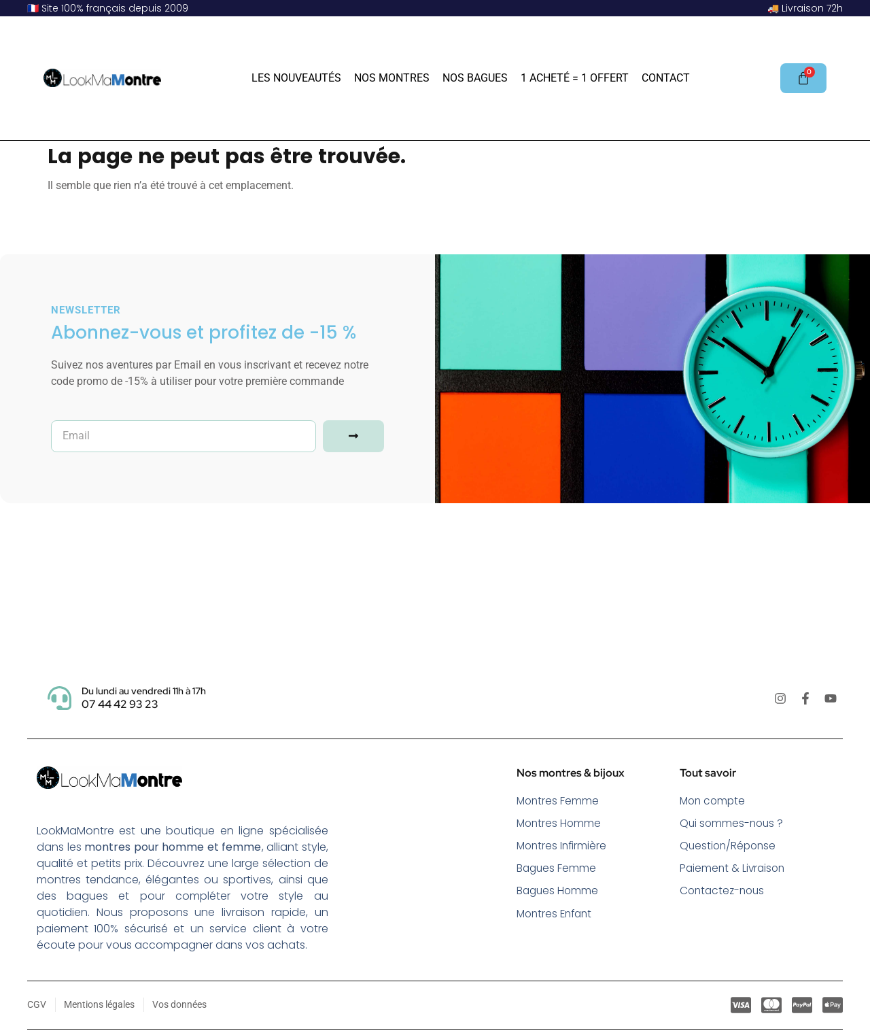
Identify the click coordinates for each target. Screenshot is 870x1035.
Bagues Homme (559, 893)
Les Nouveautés (296, 77)
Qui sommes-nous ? (733, 824)
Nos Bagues (475, 77)
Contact (666, 77)
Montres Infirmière (563, 847)
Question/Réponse (730, 847)
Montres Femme (559, 801)
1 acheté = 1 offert (575, 77)
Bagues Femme (557, 870)
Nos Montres (392, 77)
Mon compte (714, 801)
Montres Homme (560, 824)
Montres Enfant (557, 916)
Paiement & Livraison (734, 870)
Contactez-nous (724, 893)
